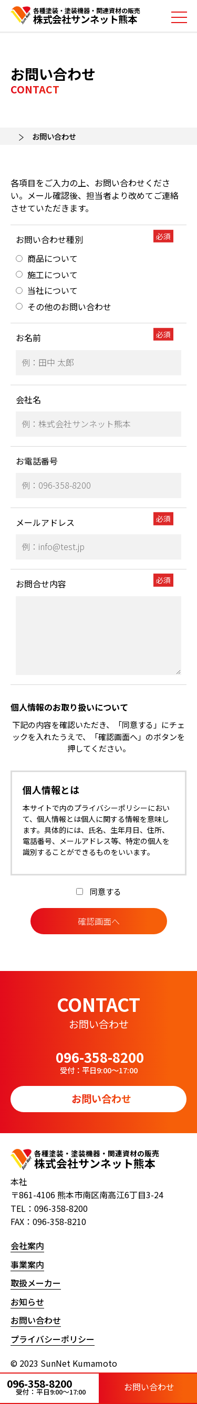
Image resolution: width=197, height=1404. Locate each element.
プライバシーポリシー (53, 1339)
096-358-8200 (49, 1386)
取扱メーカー (36, 1282)
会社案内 (27, 1245)
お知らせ (27, 1301)
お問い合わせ (147, 1387)
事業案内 (27, 1264)
